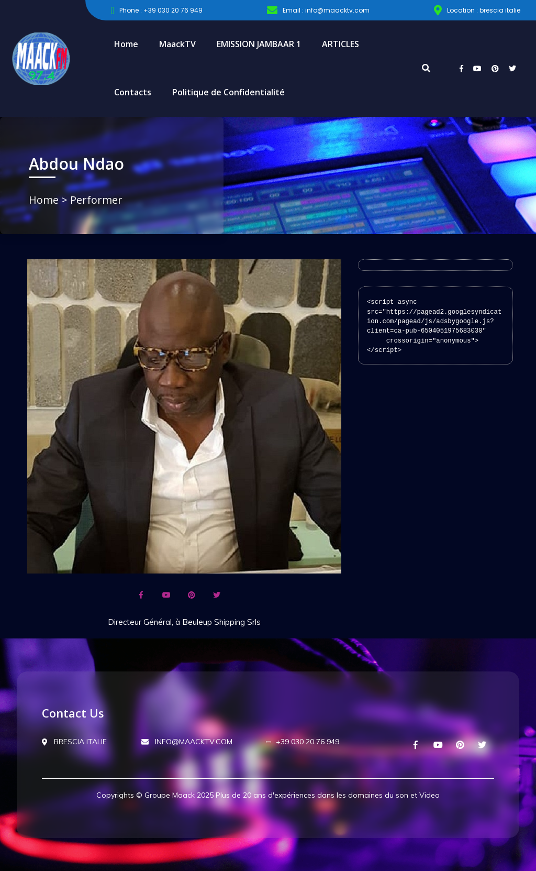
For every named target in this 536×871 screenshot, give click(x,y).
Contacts (132, 92)
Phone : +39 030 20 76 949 (156, 10)
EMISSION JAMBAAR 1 (259, 44)
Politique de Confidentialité (228, 92)
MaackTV (177, 44)
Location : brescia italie (477, 10)
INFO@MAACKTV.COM (186, 741)
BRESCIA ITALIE (74, 741)
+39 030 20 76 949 (303, 741)
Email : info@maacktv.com (318, 10)
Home (126, 44)
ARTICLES (340, 44)
